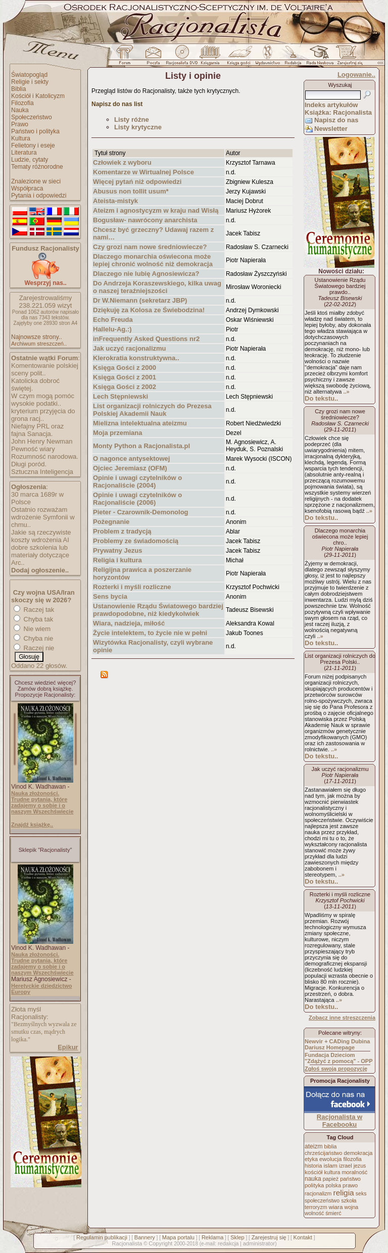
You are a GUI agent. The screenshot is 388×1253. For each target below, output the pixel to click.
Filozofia (22, 103)
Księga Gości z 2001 (124, 377)
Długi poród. (28, 464)
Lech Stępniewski (120, 396)
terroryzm (316, 1207)
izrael (345, 1166)
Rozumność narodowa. (44, 456)
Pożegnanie (111, 521)
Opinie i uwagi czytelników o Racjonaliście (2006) (137, 498)
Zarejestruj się (269, 1237)
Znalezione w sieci (36, 181)
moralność (354, 1172)
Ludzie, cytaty (29, 159)
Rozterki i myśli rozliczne (132, 587)
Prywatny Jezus (117, 550)
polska (333, 1185)
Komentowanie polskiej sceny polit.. (44, 369)
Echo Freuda (113, 319)
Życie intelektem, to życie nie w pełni (150, 633)
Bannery (144, 1237)
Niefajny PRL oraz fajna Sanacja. (37, 430)
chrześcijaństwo (323, 1153)
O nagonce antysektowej (131, 458)
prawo (350, 1185)
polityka (314, 1185)
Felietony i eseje (33, 145)
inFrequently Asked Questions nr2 (146, 339)
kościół (313, 1172)
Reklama (212, 1237)
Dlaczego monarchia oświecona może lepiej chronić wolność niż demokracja (153, 260)
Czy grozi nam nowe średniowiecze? (150, 247)
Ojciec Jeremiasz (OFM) (130, 468)
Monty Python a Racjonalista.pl (141, 446)
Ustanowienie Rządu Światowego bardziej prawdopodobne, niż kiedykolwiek (158, 609)
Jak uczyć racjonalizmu (129, 348)
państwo (350, 1179)
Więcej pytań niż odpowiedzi (137, 181)
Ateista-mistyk (115, 201)
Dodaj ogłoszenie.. (40, 570)
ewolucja (330, 1159)
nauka (313, 1178)
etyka (311, 1159)
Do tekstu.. (321, 398)
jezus (360, 1166)
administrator (259, 1243)
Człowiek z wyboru (122, 162)
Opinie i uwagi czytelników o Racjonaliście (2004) (137, 481)
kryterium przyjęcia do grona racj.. (43, 414)
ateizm (313, 1146)
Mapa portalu (178, 1237)
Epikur (68, 1047)
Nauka (20, 110)
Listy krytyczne (138, 127)
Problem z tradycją (122, 531)
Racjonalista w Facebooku (339, 1120)
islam (330, 1165)
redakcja (228, 1243)
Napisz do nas (336, 120)
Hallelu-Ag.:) (112, 329)
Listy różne (131, 119)
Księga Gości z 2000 (124, 367)
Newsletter (331, 128)
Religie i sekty (29, 81)
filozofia (352, 1159)
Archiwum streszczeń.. (39, 344)
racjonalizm (318, 1193)
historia (313, 1166)
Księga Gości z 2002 (124, 387)
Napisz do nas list (116, 104)
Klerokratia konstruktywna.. (136, 358)
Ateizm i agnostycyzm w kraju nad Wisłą (155, 210)
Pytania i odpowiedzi (38, 195)
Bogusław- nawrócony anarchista (145, 220)
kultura (332, 1172)
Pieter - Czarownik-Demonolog (140, 512)
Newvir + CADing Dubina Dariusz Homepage (337, 1044)
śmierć (333, 1213)
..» (346, 392)
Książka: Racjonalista (338, 112)
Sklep (237, 1237)
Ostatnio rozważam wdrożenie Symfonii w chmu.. (43, 517)
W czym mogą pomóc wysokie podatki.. (42, 399)
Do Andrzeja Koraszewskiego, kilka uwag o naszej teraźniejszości (157, 287)
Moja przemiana (117, 433)
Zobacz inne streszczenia (342, 1018)
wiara (335, 1206)
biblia (330, 1146)
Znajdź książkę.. (32, 825)
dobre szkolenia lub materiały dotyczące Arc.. (40, 555)
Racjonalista (127, 1243)
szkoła (348, 1200)
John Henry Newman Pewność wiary (41, 445)
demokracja (358, 1153)
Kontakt (303, 1237)
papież (330, 1179)
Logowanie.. (356, 74)
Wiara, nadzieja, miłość (129, 623)
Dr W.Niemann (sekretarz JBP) (140, 300)
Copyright (160, 1243)
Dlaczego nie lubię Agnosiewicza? (146, 273)
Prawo (19, 124)
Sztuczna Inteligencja (42, 471)
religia (343, 1192)
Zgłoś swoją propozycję (336, 1069)
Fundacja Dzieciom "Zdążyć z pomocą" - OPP (339, 1058)
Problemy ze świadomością (135, 541)
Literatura (24, 152)
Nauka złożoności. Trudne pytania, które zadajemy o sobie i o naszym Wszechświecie (42, 802)
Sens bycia (110, 596)
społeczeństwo (322, 1200)
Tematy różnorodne (37, 166)
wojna (352, 1207)
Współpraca (27, 188)
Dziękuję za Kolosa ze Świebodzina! (149, 310)
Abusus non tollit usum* (131, 191)
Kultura (20, 138)
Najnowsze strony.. (36, 337)
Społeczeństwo (31, 117)
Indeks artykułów (331, 105)
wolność (314, 1213)
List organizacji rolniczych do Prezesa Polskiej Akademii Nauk (152, 409)
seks (361, 1193)
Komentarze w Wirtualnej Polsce (143, 172)
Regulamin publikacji (101, 1237)
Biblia (18, 88)
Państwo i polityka (35, 131)
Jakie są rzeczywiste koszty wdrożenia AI (41, 536)
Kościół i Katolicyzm (38, 96)
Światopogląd (29, 74)
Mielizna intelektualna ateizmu (140, 423)
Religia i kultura (117, 560)
